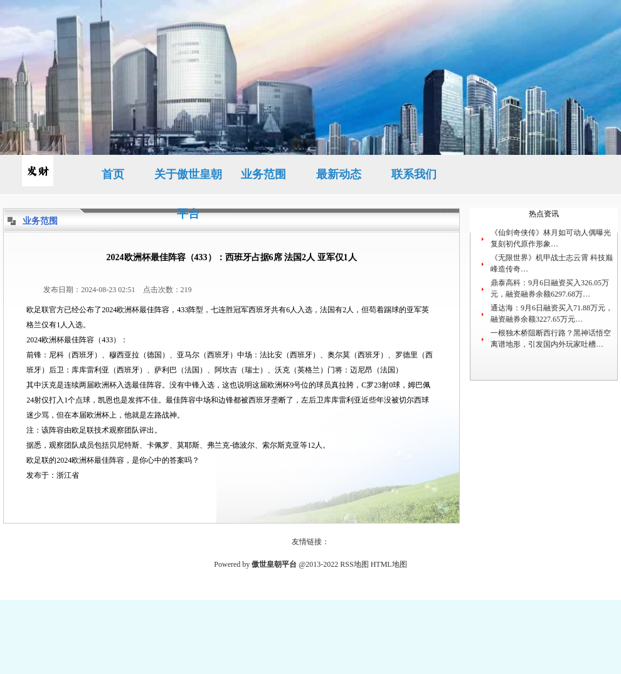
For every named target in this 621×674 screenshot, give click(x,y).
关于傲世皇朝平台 (188, 181)
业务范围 (263, 174)
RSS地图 (354, 564)
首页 (113, 174)
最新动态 (338, 174)
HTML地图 (389, 564)
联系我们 (414, 174)
